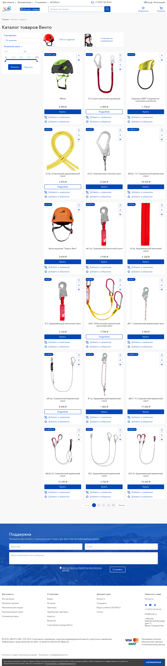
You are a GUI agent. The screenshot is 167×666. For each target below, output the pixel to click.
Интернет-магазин (10, 607)
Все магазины (8, 602)
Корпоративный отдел (12, 616)
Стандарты (102, 607)
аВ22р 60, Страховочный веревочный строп (62, 476)
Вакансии (51, 624)
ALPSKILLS (54, 2)
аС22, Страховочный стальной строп (104, 173)
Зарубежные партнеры (57, 616)
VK (146, 609)
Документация (25, 2)
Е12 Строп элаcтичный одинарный (104, 97)
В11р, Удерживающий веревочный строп (104, 401)
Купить (63, 111)
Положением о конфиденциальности (60, 663)
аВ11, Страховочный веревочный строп (145, 325)
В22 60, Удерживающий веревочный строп (146, 476)
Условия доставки (10, 620)
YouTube (150, 609)
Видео (50, 602)
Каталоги (101, 602)
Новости (51, 620)
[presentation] (27, 575)
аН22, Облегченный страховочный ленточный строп (104, 325)
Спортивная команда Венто (60, 629)
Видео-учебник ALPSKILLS (109, 611)
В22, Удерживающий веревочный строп (104, 476)
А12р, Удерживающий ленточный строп (145, 249)
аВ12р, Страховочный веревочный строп (63, 401)
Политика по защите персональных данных (22, 658)
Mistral (63, 97)
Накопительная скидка (12, 611)
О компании (41, 2)
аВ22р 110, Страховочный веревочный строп (146, 174)
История (51, 607)
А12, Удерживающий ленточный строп (63, 325)
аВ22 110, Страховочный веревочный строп (146, 401)
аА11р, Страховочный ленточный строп (104, 249)
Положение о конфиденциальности (59, 658)
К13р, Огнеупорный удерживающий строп (63, 174)
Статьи (100, 616)
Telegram (155, 609)
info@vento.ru (151, 618)
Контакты (149, 602)
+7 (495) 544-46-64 (102, 2)
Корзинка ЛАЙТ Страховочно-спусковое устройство (146, 98)
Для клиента (8, 2)
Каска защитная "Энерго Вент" (63, 248)
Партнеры (51, 611)
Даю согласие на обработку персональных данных (82, 572)
